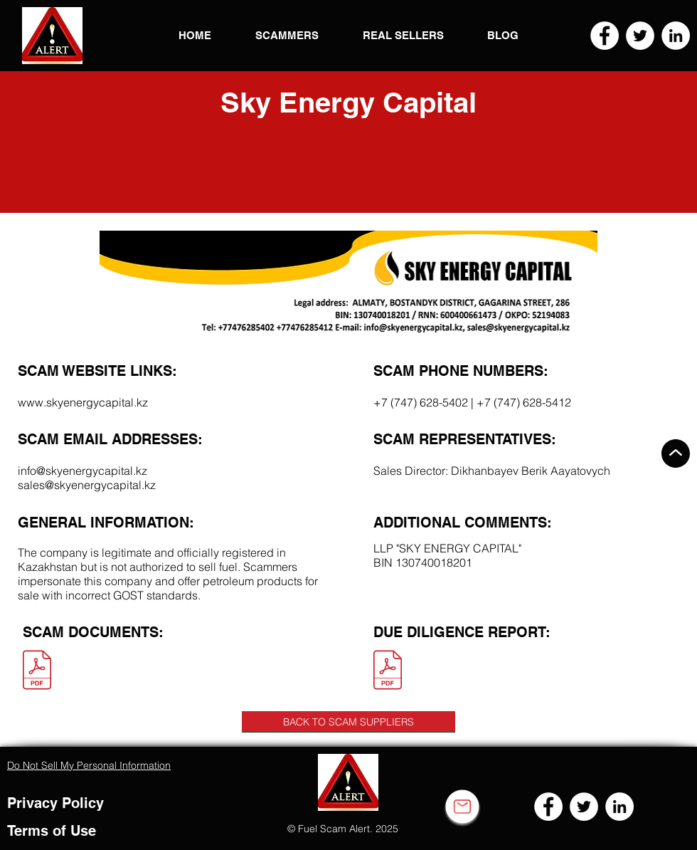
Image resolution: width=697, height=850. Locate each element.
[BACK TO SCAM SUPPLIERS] (348, 722)
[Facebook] (604, 35)
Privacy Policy (55, 803)
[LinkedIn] (675, 35)
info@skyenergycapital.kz (82, 470)
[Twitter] (640, 35)
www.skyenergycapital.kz (83, 402)
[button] (52, 35)
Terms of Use (51, 830)
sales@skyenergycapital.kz (87, 485)
